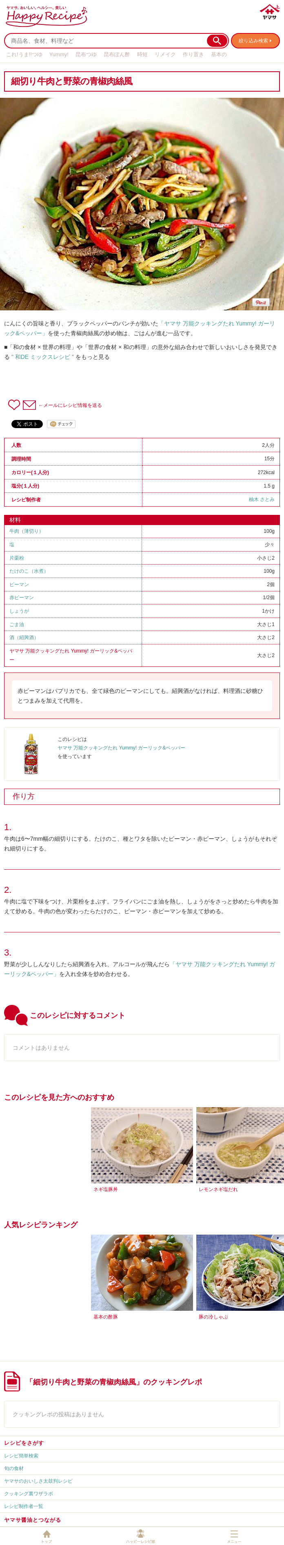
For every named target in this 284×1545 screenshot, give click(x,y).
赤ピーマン (21, 597)
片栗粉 (16, 558)
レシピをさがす (24, 1443)
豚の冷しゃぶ (213, 1317)
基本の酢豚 (105, 1317)
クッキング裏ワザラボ (28, 1494)
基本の (219, 54)
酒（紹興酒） (24, 637)
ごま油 (16, 624)
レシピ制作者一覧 (23, 1506)
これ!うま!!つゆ (24, 54)
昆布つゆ (86, 54)
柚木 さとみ (262, 499)
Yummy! (59, 54)
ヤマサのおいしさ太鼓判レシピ (38, 1481)
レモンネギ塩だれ (218, 1189)
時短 (142, 54)
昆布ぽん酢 (117, 54)
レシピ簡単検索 (21, 1456)
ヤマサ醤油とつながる (32, 1520)
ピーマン (19, 584)
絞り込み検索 (253, 41)
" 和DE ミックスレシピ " (42, 357)
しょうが (19, 611)
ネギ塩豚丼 (105, 1189)
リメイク (165, 54)
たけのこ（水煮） (29, 571)
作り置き (193, 54)
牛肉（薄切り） (26, 531)
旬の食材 (14, 1468)
